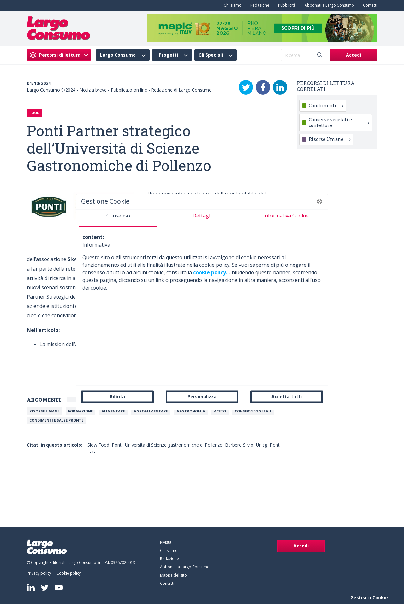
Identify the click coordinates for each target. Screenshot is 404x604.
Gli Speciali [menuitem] (211, 55)
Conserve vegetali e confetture (339, 122)
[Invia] (320, 55)
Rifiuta (117, 397)
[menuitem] (231, 5)
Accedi (353, 55)
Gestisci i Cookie (369, 598)
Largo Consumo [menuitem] (118, 55)
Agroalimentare (151, 411)
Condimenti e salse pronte (56, 420)
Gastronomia (191, 411)
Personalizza (202, 397)
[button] (319, 201)
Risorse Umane (329, 139)
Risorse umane (44, 411)
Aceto (220, 411)
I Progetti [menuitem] (167, 55)
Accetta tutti (286, 397)
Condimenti (326, 105)
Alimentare (113, 411)
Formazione (80, 411)
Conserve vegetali (253, 411)
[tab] (118, 218)
